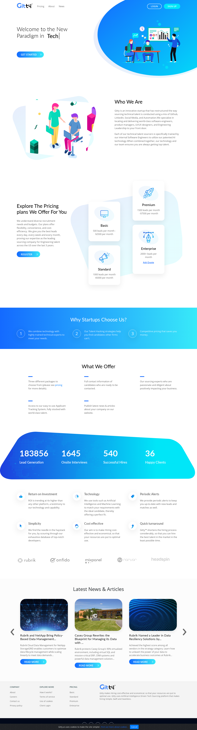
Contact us (15, 701)
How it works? (46, 692)
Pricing (40, 6)
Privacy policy (16, 705)
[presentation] (12, 630)
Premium (74, 701)
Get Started (32, 54)
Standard (74, 696)
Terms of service (47, 696)
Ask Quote (148, 262)
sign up (172, 6)
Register (30, 254)
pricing (58, 385)
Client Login (45, 705)
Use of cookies (46, 701)
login (154, 6)
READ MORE (35, 661)
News (61, 6)
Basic (72, 692)
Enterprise (74, 705)
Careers (13, 696)
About (51, 6)
